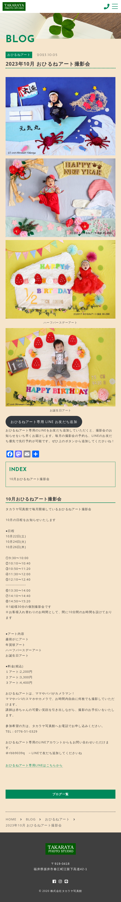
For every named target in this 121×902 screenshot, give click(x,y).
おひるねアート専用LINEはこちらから (34, 765)
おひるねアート (18, 55)
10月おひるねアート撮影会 (29, 479)
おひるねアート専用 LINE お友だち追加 (44, 421)
